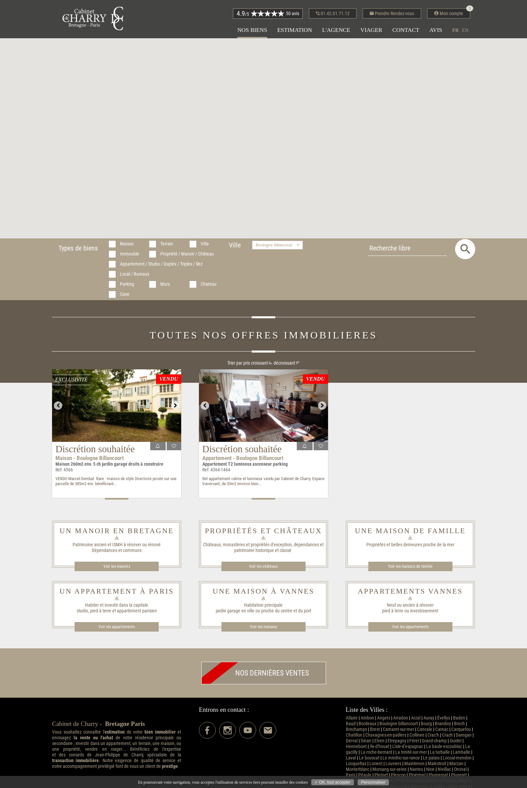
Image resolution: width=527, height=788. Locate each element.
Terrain (166, 244)
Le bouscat (369, 758)
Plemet (381, 775)
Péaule (364, 775)
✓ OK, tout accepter (333, 782)
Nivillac (444, 769)
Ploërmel (417, 775)
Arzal (415, 718)
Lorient (375, 764)
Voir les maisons (263, 626)
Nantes (416, 769)
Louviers (393, 764)
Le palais (431, 758)
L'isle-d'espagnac (407, 746)
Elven (379, 741)
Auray (428, 718)
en (465, 30)
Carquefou (461, 729)
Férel (414, 741)
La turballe (440, 752)
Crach (447, 735)
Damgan (464, 735)
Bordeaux (367, 724)
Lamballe (461, 752)
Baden (459, 718)
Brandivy (443, 724)
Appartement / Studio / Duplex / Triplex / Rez (161, 264)
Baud (351, 724)
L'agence (336, 30)
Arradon (400, 718)
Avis (436, 30)
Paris (350, 775)
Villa (205, 244)
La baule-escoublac (444, 746)
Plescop (398, 775)
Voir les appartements (116, 626)
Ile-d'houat (379, 746)
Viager (371, 30)
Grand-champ (434, 741)
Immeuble (129, 254)
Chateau (208, 284)
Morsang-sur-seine (389, 769)
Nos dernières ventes (255, 673)
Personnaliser (373, 782)
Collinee (416, 735)
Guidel (455, 741)
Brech (459, 724)
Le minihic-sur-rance (401, 758)
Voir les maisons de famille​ (410, 566)
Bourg (426, 724)
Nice (430, 769)
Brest (375, 729)
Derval (352, 741)
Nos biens (252, 30)
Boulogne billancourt (398, 724)
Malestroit (437, 764)
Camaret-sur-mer (398, 729)
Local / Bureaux (134, 274)
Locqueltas (356, 764)
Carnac (441, 729)
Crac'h (433, 735)
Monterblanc (357, 769)
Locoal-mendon (457, 758)
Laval (351, 758)
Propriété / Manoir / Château (187, 254)
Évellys (443, 718)
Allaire (352, 718)
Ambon (367, 718)
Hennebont (356, 746)
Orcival (460, 769)
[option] (116, 405)
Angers (383, 718)
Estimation (294, 30)
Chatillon (354, 735)
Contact (405, 30)
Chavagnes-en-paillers (385, 735)
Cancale (424, 729)
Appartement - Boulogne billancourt (242, 458)
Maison (127, 244)
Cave (124, 294)
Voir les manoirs (117, 566)
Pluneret (459, 775)
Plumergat (438, 775)
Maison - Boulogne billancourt (89, 458)
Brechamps (356, 729)
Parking (127, 284)
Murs (165, 284)
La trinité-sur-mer (411, 752)
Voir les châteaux (263, 566)
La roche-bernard (376, 752)
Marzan (456, 764)
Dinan (366, 741)
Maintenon (414, 764)
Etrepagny (397, 741)
